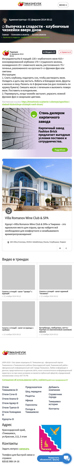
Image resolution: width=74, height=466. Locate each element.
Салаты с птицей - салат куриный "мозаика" (53, 292)
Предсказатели (33, 387)
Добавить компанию (54, 388)
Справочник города (55, 395)
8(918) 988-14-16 (10, 461)
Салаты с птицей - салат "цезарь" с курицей (17, 292)
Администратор (17, 19)
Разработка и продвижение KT (56, 380)
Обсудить (49, 52)
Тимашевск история (55, 402)
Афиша (29, 400)
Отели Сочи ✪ (9, 394)
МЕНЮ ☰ (63, 5)
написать (24, 448)
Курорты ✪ (8, 419)
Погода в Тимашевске (32, 410)
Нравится (65, 52)
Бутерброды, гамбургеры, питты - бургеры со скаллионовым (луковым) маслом (55, 329)
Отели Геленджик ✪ (11, 413)
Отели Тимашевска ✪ (10, 388)
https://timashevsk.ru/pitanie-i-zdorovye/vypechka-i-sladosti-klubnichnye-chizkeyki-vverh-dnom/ (36, 103)
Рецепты (30, 395)
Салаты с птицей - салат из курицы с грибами (17, 329)
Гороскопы (31, 404)
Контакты (54, 408)
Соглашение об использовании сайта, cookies (23, 379)
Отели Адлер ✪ (10, 403)
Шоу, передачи (33, 391)
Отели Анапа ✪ (10, 398)
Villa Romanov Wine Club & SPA (26, 218)
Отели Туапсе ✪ (10, 407)
